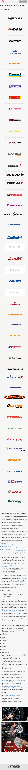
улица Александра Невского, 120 (9, 547)
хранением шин (5, 680)
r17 (26, 655)
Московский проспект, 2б (7, 544)
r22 (10, 657)
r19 (4, 657)
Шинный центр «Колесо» (7, 511)
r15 (22, 655)
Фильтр (6, 10)
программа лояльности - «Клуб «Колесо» (11, 610)
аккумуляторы (20, 675)
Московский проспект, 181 (7, 546)
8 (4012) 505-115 (14, 767)
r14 (20, 655)
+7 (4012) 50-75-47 (20, 592)
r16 (24, 655)
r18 (2, 657)
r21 (8, 657)
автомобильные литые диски (8, 675)
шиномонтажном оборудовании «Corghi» (11, 686)
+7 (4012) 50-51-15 (20, 550)
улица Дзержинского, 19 (7, 549)
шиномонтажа (20, 678)
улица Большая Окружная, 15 (19, 581)
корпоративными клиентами (13, 695)
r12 (16, 655)
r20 (6, 657)
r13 (18, 655)
